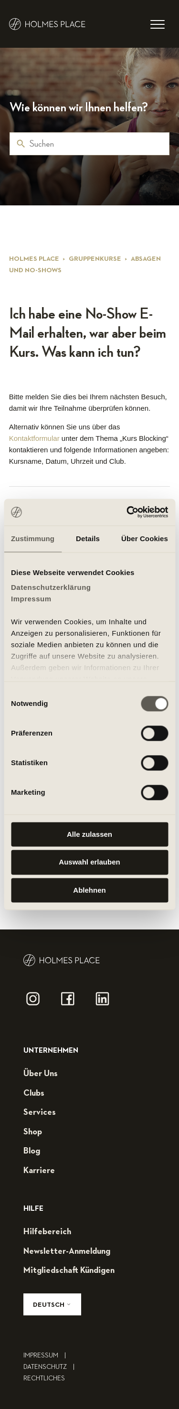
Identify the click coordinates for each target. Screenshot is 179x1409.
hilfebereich (47, 1232)
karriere (39, 1170)
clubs (33, 1093)
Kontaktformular (34, 438)
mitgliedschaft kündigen (69, 1270)
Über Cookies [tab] (144, 538)
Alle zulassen (89, 834)
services (39, 1112)
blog (31, 1151)
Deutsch (52, 1304)
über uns (40, 1073)
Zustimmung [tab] (32, 538)
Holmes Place (34, 259)
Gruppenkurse (95, 259)
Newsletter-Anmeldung (66, 1251)
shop (32, 1132)
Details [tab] (88, 538)
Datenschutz (51, 1367)
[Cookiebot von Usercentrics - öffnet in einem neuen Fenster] (127, 512)
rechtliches (44, 1378)
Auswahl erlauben (89, 862)
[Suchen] (89, 143)
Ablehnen (89, 890)
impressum (47, 1355)
